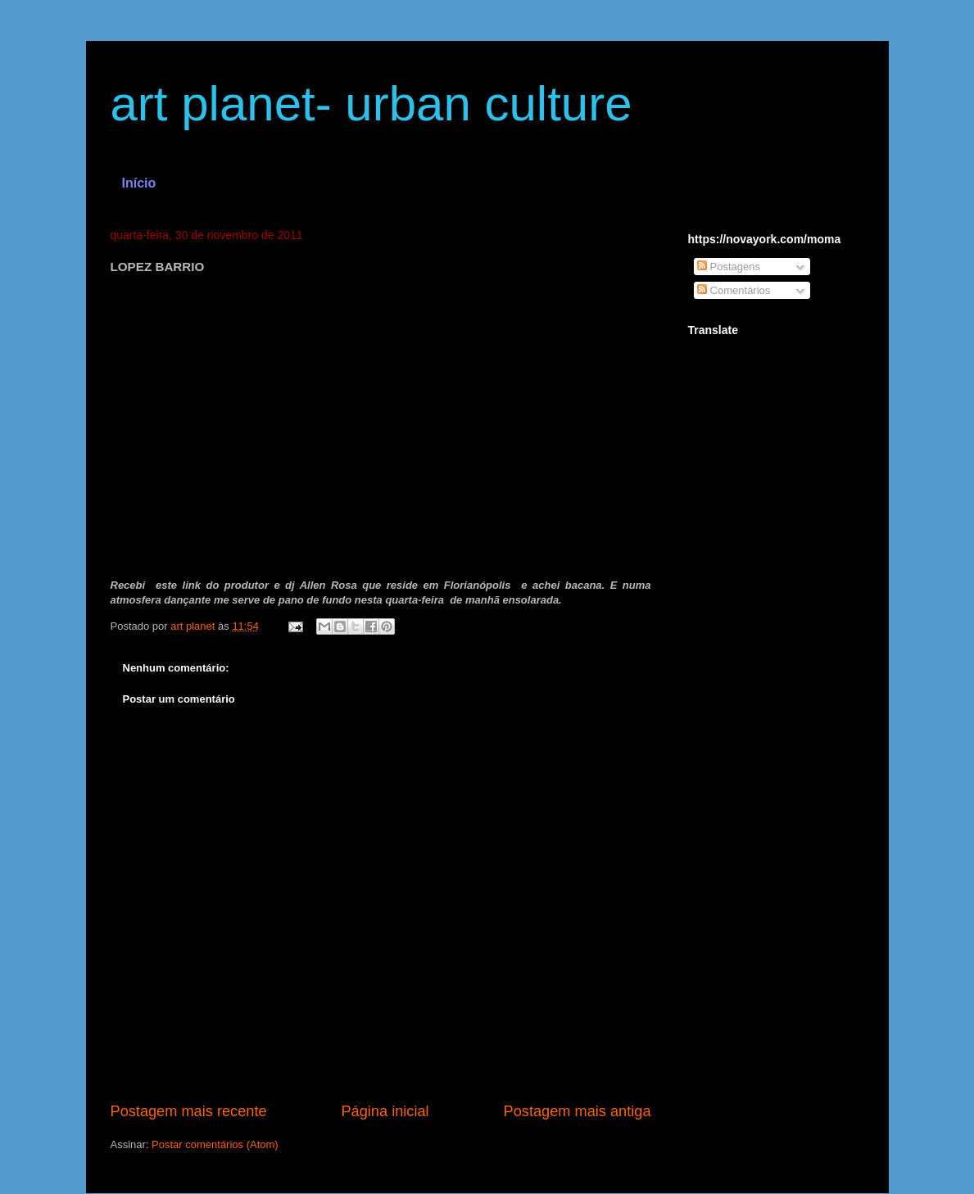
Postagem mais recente (189, 1111)
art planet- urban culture (371, 103)
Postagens (728, 266)
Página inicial (384, 1111)
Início (139, 183)
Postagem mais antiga (577, 1111)
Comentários (733, 290)
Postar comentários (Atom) (215, 1144)
